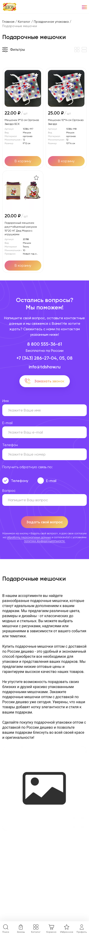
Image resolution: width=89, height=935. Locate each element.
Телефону (19, 481)
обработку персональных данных (29, 537)
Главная (8, 21)
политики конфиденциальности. (44, 541)
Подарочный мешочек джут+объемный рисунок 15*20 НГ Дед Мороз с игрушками (21, 228)
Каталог (24, 21)
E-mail (51, 481)
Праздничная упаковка (51, 21)
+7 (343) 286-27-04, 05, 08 (44, 358)
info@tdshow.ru (44, 367)
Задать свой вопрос (44, 522)
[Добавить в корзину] (23, 161)
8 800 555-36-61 (44, 344)
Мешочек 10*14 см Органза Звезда (66, 122)
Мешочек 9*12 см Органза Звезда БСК (22, 122)
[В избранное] (36, 75)
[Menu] (84, 7)
